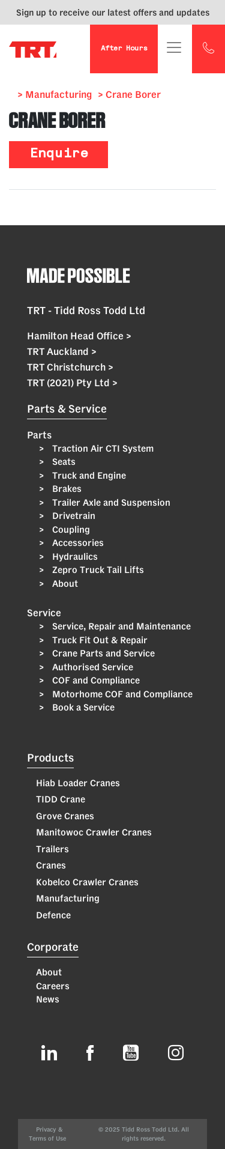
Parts (39, 434)
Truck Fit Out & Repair (99, 640)
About (64, 583)
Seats (63, 461)
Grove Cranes (65, 816)
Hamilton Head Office (79, 336)
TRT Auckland (62, 351)
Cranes (51, 865)
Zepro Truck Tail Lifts (97, 570)
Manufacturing (68, 898)
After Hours (124, 49)
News (47, 999)
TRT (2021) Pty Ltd (72, 382)
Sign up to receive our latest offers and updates (112, 12)
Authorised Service (91, 667)
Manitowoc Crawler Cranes (94, 832)
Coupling (70, 529)
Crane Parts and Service (102, 653)
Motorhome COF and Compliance (121, 694)
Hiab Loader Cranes (78, 783)
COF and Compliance (95, 680)
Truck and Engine (88, 475)
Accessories (77, 543)
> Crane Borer (129, 94)
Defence (53, 915)
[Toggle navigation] (174, 47)
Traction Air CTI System (102, 448)
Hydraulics (74, 556)
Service (44, 612)
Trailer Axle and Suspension (110, 502)
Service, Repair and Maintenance (120, 626)
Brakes (66, 489)
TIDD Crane (60, 799)
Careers (53, 986)
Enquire (58, 154)
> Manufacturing (54, 94)
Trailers (52, 849)
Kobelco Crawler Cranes (87, 882)
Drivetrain (72, 516)
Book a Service (82, 707)
